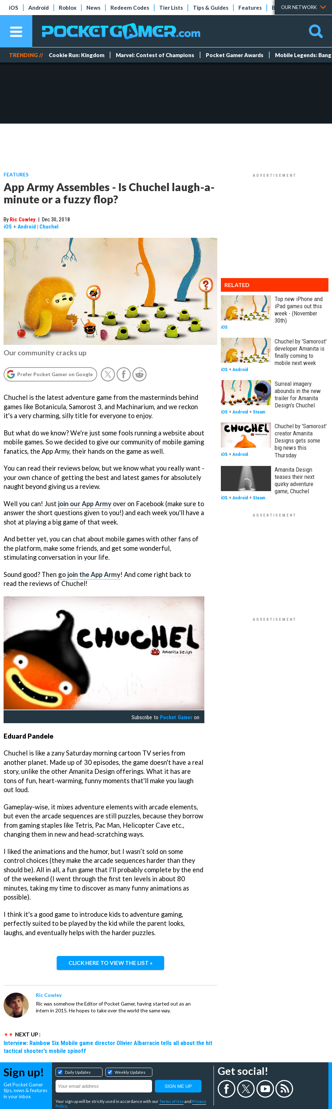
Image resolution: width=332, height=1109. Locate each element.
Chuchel (48, 226)
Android (38, 7)
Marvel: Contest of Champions (155, 55)
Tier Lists (171, 7)
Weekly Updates (130, 1072)
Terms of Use (171, 1101)
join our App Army (85, 504)
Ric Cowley (22, 219)
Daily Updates (78, 1072)
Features (250, 7)
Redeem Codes (129, 7)
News (93, 7)
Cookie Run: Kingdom (76, 55)
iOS (13, 7)
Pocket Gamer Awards (235, 55)
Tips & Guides (210, 7)
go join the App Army (89, 574)
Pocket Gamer (176, 717)
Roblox (67, 7)
